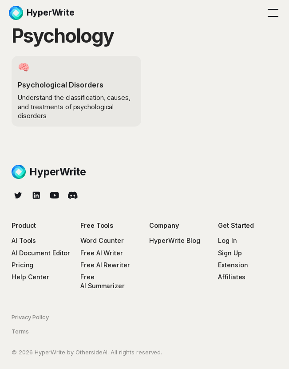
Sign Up (229, 253)
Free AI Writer (101, 253)
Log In (227, 240)
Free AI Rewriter (105, 265)
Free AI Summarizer (102, 281)
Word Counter (102, 240)
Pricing (22, 265)
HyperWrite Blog (174, 240)
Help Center (30, 277)
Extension (233, 265)
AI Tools (24, 240)
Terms (20, 331)
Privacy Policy (30, 317)
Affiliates (231, 277)
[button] (271, 13)
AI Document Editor (41, 253)
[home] (42, 13)
